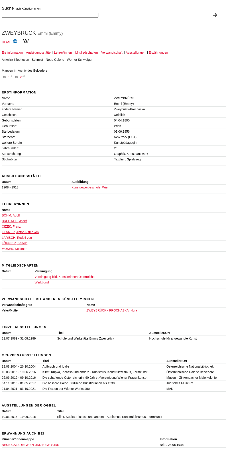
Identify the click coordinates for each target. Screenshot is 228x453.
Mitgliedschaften (86, 52)
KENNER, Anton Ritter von (20, 232)
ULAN (6, 42)
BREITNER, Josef (14, 221)
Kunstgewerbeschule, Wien (90, 187)
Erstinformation (12, 52)
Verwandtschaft (112, 52)
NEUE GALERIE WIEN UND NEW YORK (30, 445)
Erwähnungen (158, 52)
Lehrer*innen (63, 52)
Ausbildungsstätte (38, 52)
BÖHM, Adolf (11, 215)
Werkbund (42, 282)
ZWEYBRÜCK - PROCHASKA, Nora (111, 310)
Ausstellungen (135, 52)
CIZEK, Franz (11, 226)
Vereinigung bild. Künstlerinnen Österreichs (65, 277)
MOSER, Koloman (14, 249)
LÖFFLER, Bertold (14, 243)
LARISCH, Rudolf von (17, 237)
